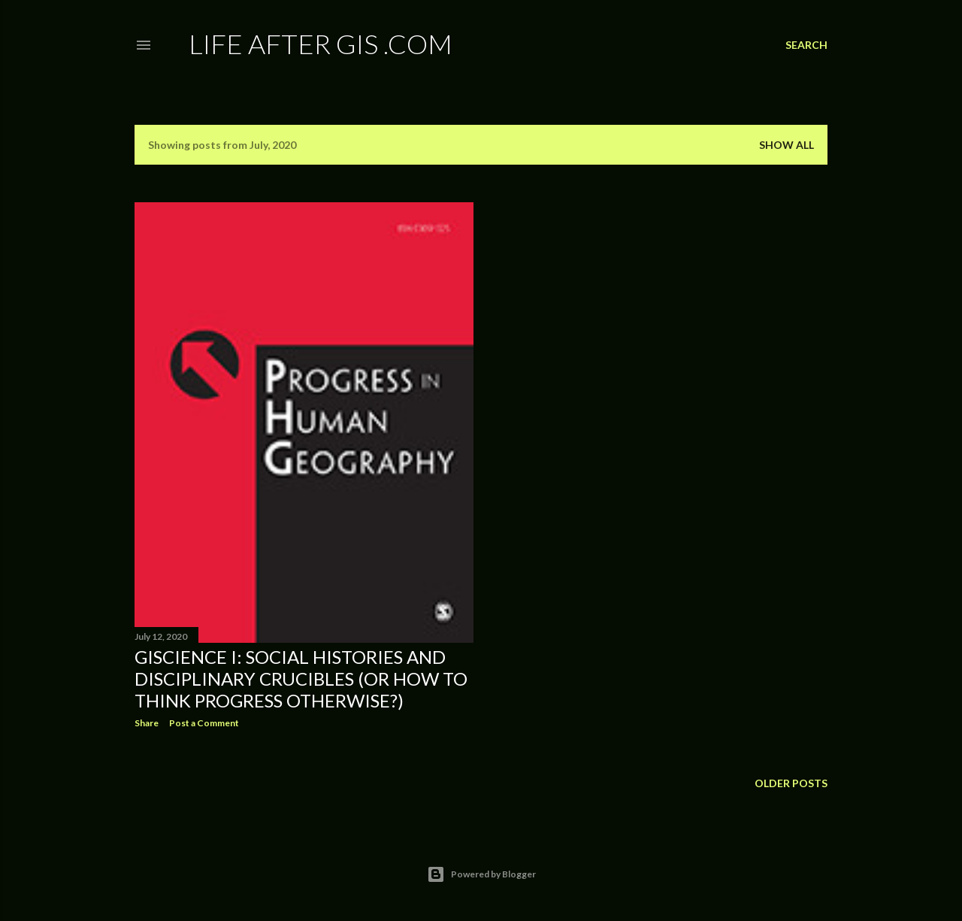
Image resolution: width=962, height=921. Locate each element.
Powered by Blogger (481, 874)
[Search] (806, 45)
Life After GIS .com (320, 43)
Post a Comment (204, 723)
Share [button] (147, 723)
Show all (786, 144)
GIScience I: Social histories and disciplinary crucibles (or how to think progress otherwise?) (301, 678)
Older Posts (791, 783)
